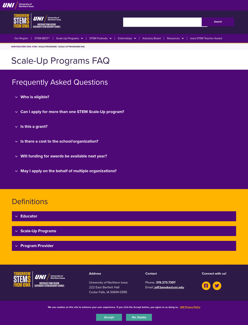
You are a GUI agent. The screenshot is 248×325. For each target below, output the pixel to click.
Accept (109, 317)
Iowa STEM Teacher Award (206, 38)
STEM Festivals (98, 38)
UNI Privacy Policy (190, 306)
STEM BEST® (42, 38)
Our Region (21, 38)
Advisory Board (151, 38)
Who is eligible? (31, 97)
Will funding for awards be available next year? (60, 156)
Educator (25, 216)
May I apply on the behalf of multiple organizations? (65, 171)
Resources (173, 38)
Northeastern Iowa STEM (25, 46)
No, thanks (139, 317)
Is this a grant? (31, 126)
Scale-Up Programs (67, 38)
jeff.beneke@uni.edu (169, 287)
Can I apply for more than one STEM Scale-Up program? (69, 112)
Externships (125, 38)
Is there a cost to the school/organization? (56, 141)
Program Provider (34, 246)
